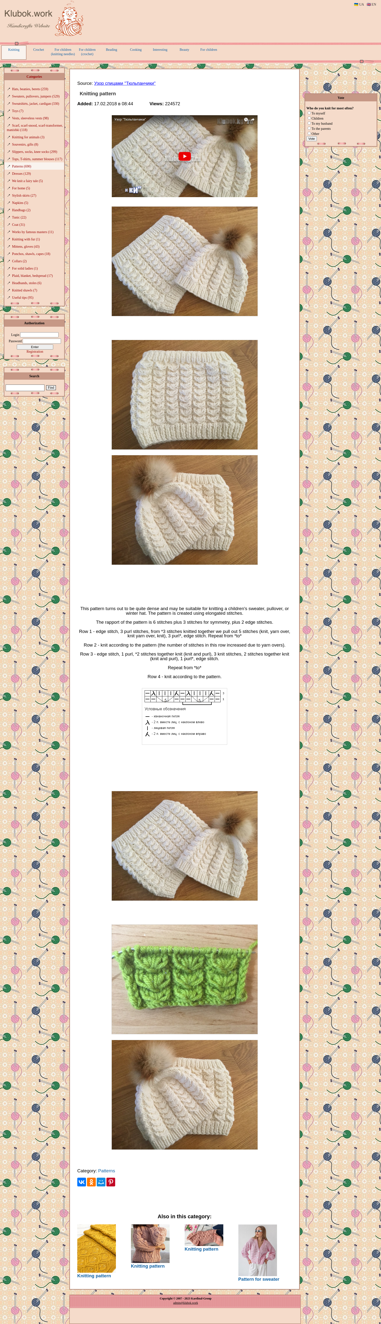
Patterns (106, 1170)
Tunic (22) (19, 217)
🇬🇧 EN (371, 4)
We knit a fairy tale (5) (27, 181)
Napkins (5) (20, 203)
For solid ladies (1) (25, 268)
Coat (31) (18, 225)
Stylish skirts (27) (24, 195)
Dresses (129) (21, 173)
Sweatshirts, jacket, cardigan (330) (35, 103)
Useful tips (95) (23, 297)
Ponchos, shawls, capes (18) (31, 254)
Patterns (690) (21, 166)
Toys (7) (17, 111)
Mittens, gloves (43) (26, 246)
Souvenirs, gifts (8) (25, 144)
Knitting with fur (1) (26, 239)
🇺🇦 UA (359, 4)
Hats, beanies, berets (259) (30, 89)
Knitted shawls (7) (24, 290)
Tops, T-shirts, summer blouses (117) (37, 159)
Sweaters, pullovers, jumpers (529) (36, 96)
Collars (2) (19, 261)
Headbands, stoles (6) (27, 283)
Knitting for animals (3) (28, 137)
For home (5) (21, 188)
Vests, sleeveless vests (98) (30, 118)
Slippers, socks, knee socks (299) (34, 152)
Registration (34, 351)
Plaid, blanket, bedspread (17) (32, 276)
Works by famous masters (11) (32, 232)
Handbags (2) (21, 210)
